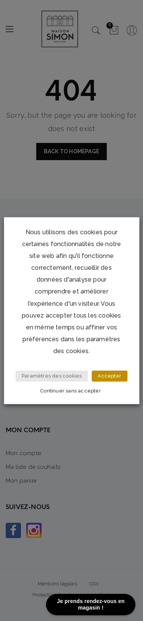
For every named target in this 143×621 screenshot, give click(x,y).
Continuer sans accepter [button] (70, 391)
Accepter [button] (109, 376)
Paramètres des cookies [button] (52, 376)
